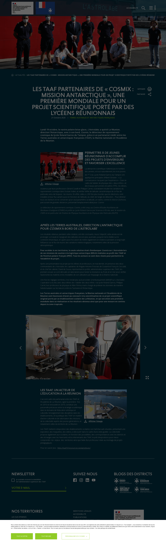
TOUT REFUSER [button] (46, 536)
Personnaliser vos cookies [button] (75, 536)
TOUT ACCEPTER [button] (22, 536)
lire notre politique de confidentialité (105, 528)
